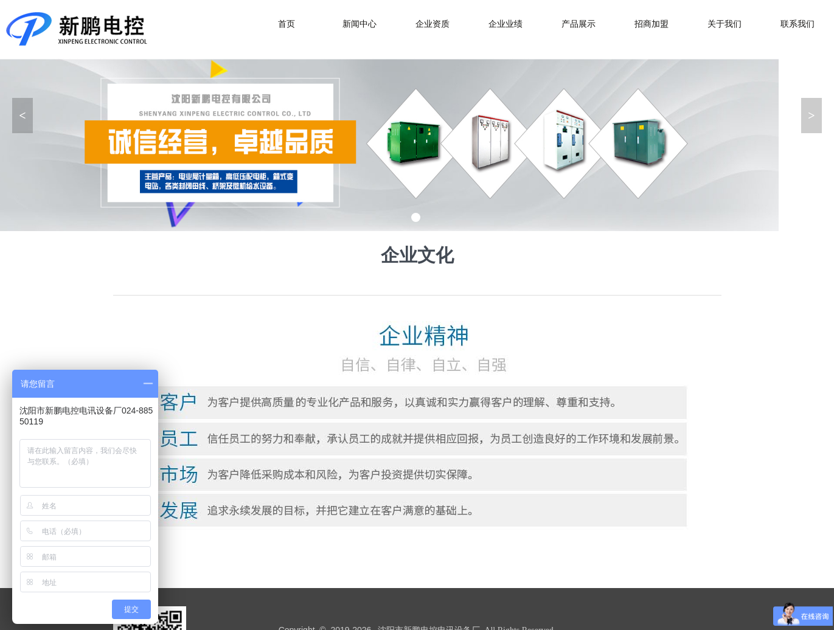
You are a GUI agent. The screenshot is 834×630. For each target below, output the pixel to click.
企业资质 (432, 24)
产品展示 (578, 24)
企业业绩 (505, 24)
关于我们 (724, 24)
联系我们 (797, 24)
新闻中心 (359, 24)
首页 (286, 24)
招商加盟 (651, 24)
